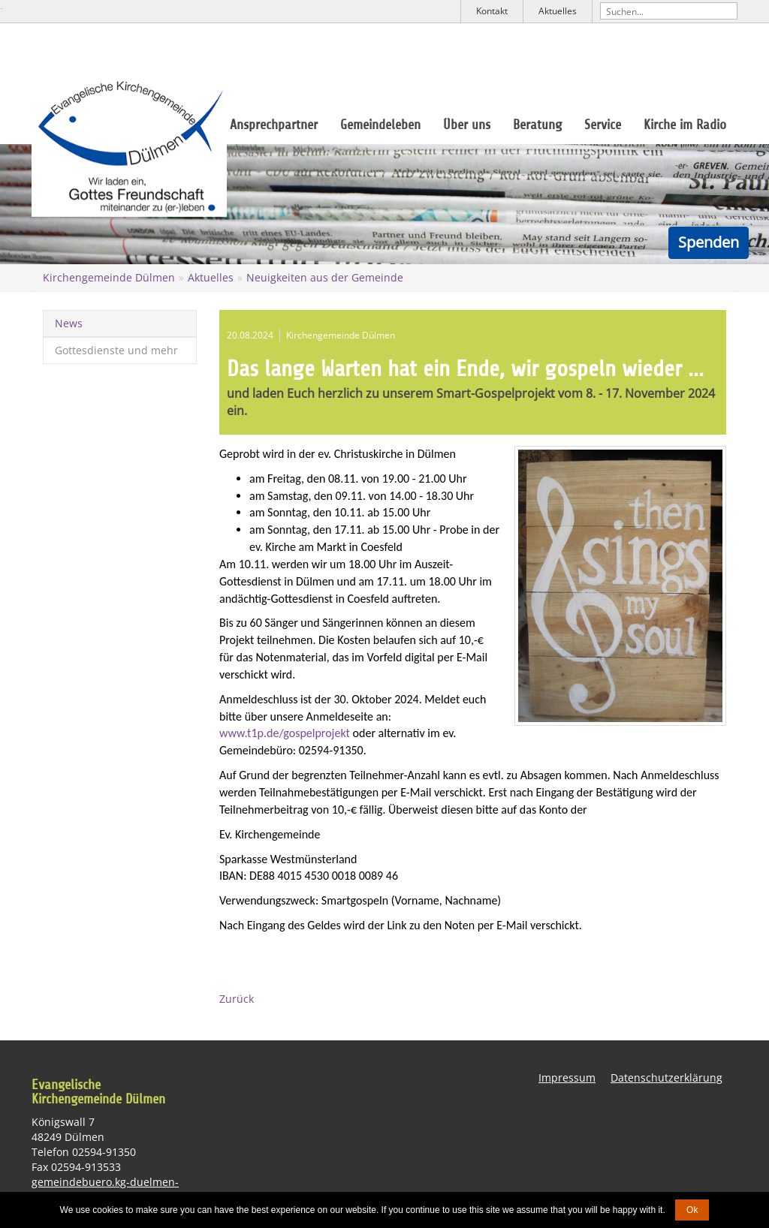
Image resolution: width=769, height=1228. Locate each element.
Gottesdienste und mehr (116, 350)
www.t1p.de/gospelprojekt (284, 733)
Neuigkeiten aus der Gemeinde (324, 277)
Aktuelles (557, 11)
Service (602, 124)
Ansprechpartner (274, 124)
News (69, 323)
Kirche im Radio (685, 124)
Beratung (537, 124)
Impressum (567, 1077)
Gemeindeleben (380, 124)
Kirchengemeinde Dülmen (109, 277)
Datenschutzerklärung (666, 1077)
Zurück (236, 999)
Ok (692, 1210)
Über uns (466, 124)
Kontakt (492, 11)
